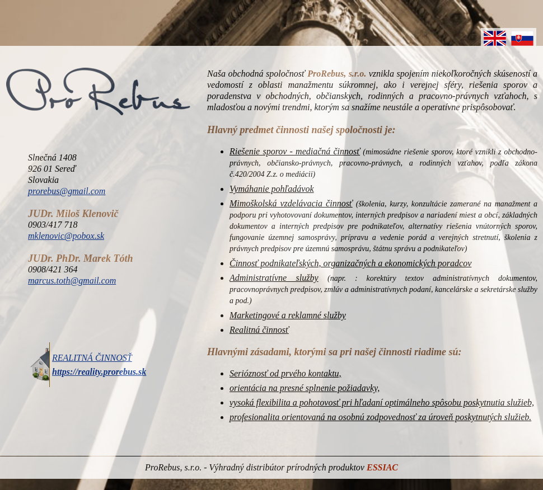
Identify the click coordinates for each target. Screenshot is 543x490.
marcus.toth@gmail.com (72, 280)
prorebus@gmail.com (66, 191)
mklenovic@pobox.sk (66, 236)
